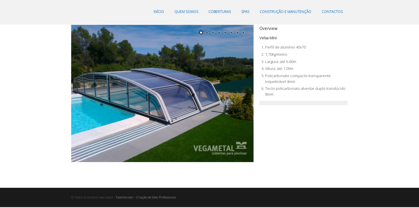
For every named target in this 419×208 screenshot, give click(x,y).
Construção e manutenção (285, 11)
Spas (245, 11)
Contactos (332, 11)
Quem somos (186, 11)
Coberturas (219, 11)
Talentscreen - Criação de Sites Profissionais (146, 197)
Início (159, 11)
